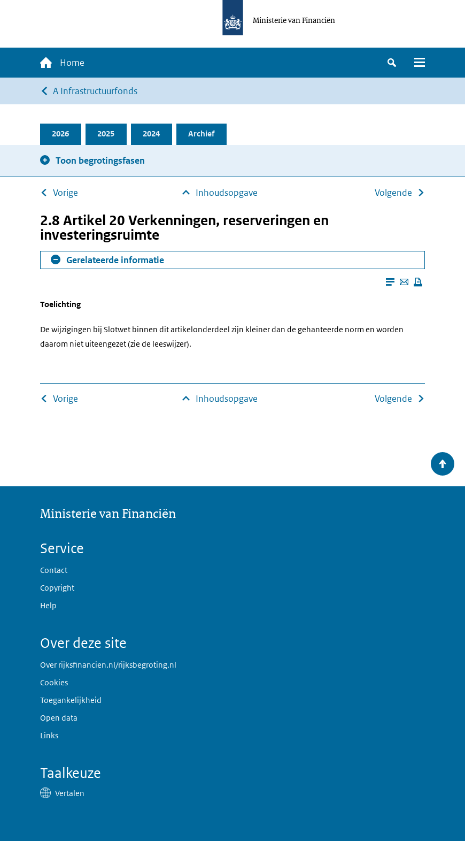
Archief (202, 134)
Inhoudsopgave (227, 192)
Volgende (393, 192)
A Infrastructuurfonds (95, 91)
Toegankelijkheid (71, 700)
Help (48, 605)
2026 (60, 134)
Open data (59, 718)
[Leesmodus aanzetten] (390, 282)
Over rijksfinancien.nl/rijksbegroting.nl (108, 665)
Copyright (57, 588)
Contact (53, 570)
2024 (151, 134)
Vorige (65, 192)
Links (49, 735)
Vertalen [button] (69, 793)
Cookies (54, 682)
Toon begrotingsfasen (100, 160)
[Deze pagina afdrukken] (418, 282)
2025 (106, 134)
